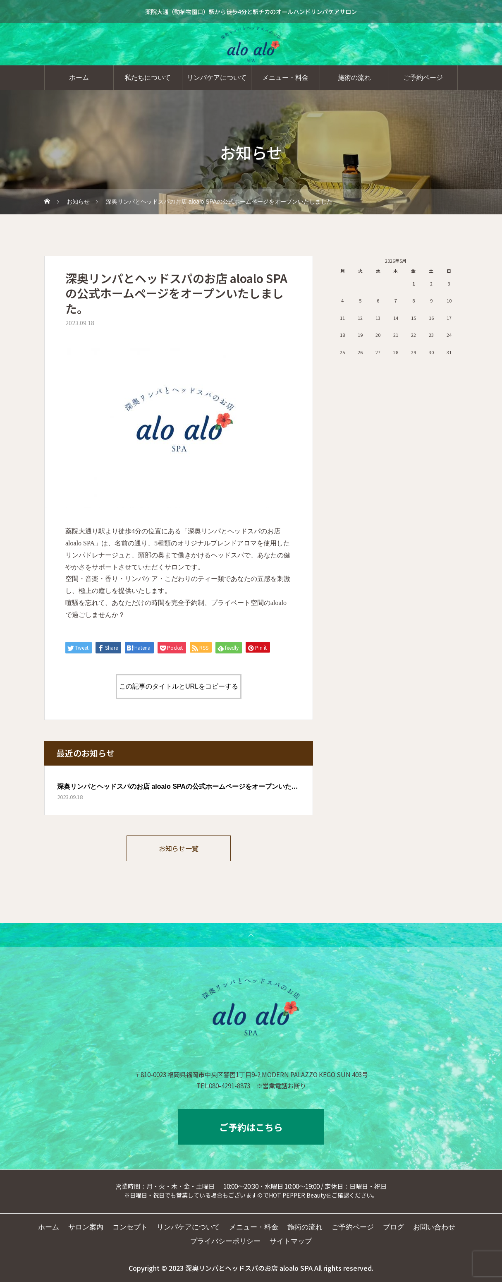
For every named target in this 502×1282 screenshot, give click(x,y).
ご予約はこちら (251, 1126)
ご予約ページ (423, 77)
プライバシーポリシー (225, 1241)
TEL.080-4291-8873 (223, 1085)
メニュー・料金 (285, 77)
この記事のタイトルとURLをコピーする (178, 686)
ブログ (393, 1227)
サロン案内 (85, 1227)
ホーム (79, 77)
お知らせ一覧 (178, 848)
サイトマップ (291, 1241)
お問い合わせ (434, 1227)
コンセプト (130, 1227)
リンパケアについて (216, 77)
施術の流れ (354, 77)
